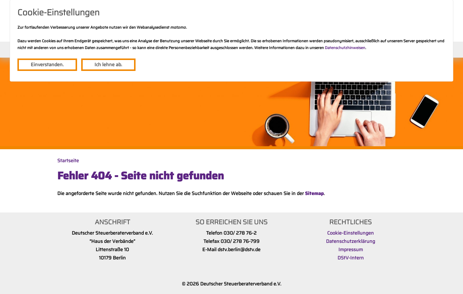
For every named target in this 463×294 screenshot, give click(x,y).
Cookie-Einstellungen (350, 233)
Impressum (350, 249)
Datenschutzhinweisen (345, 48)
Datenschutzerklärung (350, 241)
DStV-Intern (351, 257)
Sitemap (314, 193)
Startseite (68, 160)
